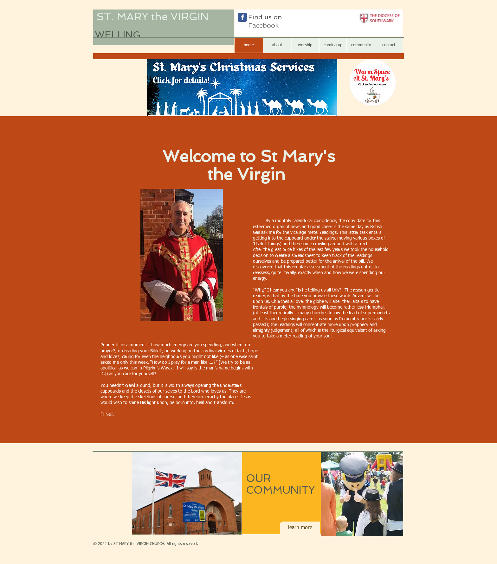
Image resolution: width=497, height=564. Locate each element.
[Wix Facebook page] (242, 17)
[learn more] (300, 528)
